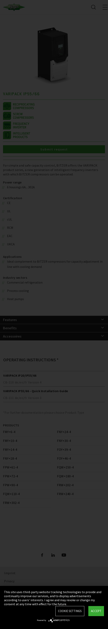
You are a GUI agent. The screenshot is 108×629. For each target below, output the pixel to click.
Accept (96, 611)
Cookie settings (70, 611)
